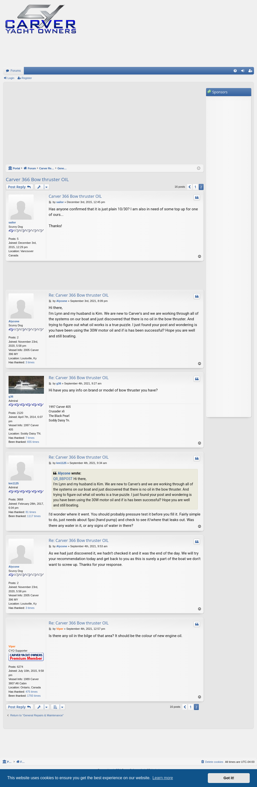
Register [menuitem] (251, 71)
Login (11, 78)
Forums (16, 70)
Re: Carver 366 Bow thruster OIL (79, 295)
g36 (11, 396)
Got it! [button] (229, 778)
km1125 (14, 483)
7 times (30, 437)
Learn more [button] (162, 778)
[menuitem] (235, 70)
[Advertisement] (105, 126)
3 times (30, 362)
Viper (12, 646)
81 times (31, 512)
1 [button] (195, 186)
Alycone (14, 321)
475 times (32, 691)
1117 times (34, 516)
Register (27, 78)
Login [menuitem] (243, 71)
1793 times (34, 695)
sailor (12, 222)
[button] (189, 187)
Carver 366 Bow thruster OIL (37, 179)
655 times (33, 441)
